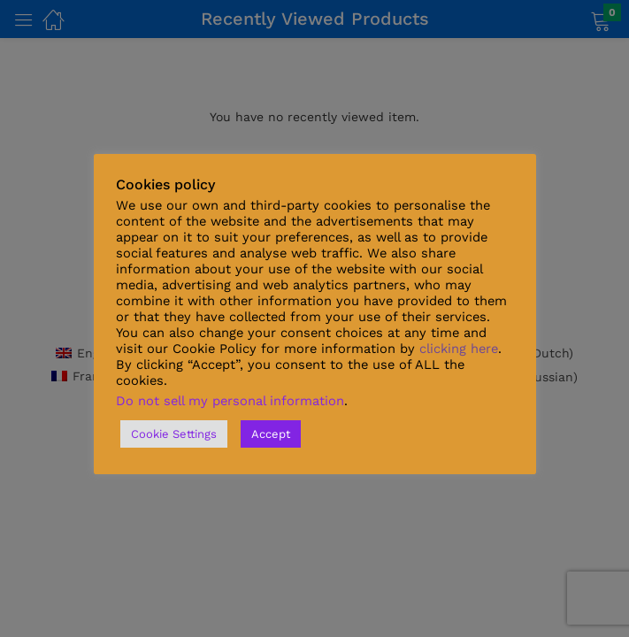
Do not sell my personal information (230, 401)
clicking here (458, 349)
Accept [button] (270, 434)
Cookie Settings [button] (174, 434)
